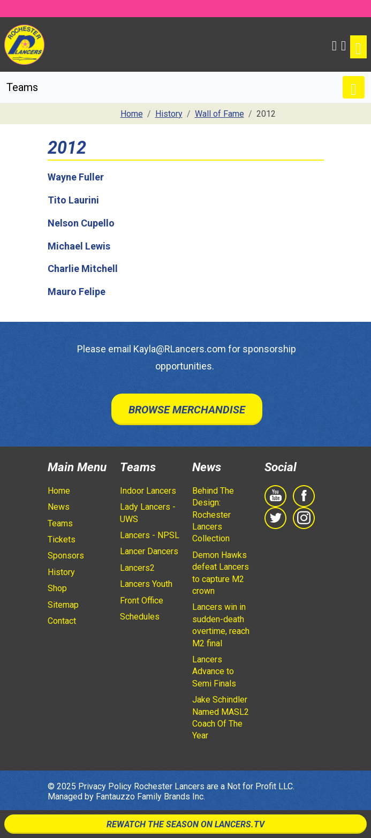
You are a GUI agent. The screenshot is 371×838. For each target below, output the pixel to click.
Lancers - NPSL (149, 535)
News (59, 507)
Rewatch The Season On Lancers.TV (185, 824)
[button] (334, 44)
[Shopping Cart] (343, 44)
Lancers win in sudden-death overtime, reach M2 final (220, 625)
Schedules (140, 616)
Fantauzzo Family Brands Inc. (150, 796)
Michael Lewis (79, 246)
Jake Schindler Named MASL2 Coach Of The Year (220, 717)
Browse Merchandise (186, 409)
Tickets (61, 539)
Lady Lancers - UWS (148, 513)
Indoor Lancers (148, 491)
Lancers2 (137, 568)
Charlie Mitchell (83, 268)
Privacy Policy (105, 786)
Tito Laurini (73, 200)
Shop (57, 588)
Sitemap (63, 605)
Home (59, 491)
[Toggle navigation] (358, 46)
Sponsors (66, 555)
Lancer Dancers (149, 551)
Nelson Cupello (81, 223)
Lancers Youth (146, 584)
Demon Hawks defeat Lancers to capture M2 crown (220, 573)
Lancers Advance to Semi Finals (214, 671)
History (61, 572)
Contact (62, 621)
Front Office (141, 600)
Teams (60, 523)
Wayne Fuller (76, 177)
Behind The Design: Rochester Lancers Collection (213, 515)
